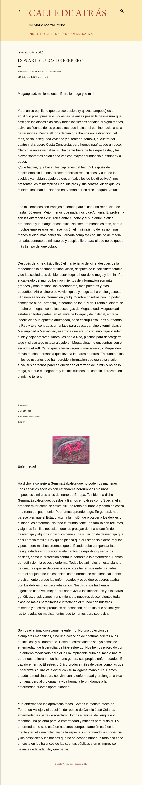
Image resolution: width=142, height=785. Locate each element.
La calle (46, 34)
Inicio (33, 34)
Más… (92, 34)
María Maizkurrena (70, 34)
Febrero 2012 (80, 763)
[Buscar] (122, 10)
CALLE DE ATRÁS (67, 13)
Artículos (67, 763)
